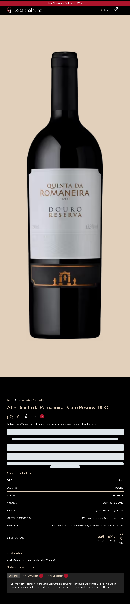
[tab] (13, 575)
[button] (115, 10)
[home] (24, 10)
